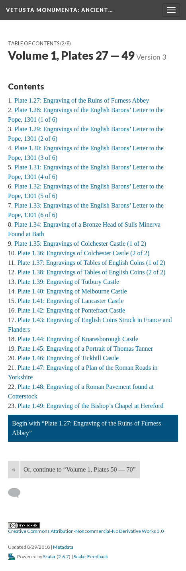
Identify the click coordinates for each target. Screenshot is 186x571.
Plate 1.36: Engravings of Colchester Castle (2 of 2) (83, 253)
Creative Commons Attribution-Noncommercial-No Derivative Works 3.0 (86, 528)
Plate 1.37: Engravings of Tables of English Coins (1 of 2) (91, 262)
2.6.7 (63, 556)
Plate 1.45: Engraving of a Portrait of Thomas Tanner (85, 348)
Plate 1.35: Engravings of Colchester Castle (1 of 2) (80, 243)
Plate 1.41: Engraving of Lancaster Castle (71, 300)
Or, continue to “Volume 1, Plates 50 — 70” (79, 469)
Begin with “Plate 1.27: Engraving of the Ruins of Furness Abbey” (86, 428)
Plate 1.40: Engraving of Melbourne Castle (72, 291)
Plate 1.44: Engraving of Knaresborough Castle (78, 339)
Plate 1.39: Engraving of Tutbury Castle (68, 281)
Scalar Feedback (91, 556)
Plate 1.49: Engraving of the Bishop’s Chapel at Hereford (91, 405)
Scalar (49, 556)
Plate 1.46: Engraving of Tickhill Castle (68, 358)
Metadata (63, 547)
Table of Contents (33, 44)
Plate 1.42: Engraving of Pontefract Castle (71, 310)
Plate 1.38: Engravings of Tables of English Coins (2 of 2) (91, 272)
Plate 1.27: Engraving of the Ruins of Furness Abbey (81, 100)
